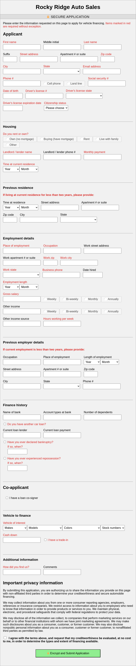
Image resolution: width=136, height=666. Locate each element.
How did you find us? (16, 567)
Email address (92, 66)
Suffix (6, 54)
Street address (29, 54)
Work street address (96, 245)
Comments (50, 567)
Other (11, 144)
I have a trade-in (56, 539)
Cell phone (52, 83)
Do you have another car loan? (25, 424)
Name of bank (12, 412)
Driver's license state (79, 90)
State (46, 66)
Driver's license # (36, 90)
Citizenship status (55, 103)
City (5, 66)
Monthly (91, 299)
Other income (11, 306)
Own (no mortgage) (20, 139)
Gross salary (11, 294)
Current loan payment (57, 430)
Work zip (48, 257)
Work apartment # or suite (19, 257)
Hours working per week (58, 318)
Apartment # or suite (73, 54)
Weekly (50, 299)
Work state (9, 269)
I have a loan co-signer (22, 497)
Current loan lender (15, 430)
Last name (90, 42)
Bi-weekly (70, 299)
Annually (111, 299)
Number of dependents (98, 412)
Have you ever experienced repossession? (32, 458)
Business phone (53, 269)
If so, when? (15, 446)
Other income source (16, 318)
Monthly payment (94, 152)
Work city (66, 257)
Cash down (10, 535)
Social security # (98, 78)
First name (9, 42)
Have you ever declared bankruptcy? (28, 442)
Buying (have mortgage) (57, 139)
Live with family (107, 139)
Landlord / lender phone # (59, 152)
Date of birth (10, 90)
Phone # (8, 78)
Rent (85, 139)
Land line (74, 83)
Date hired (89, 269)
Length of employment (98, 357)
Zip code (106, 54)
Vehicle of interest (14, 522)
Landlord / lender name (17, 152)
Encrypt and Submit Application (68, 654)
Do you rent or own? (15, 133)
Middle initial (51, 42)
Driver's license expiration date (22, 103)
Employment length (15, 282)
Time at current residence (19, 164)
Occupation (50, 245)
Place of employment (16, 245)
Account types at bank (57, 412)
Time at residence (14, 202)
